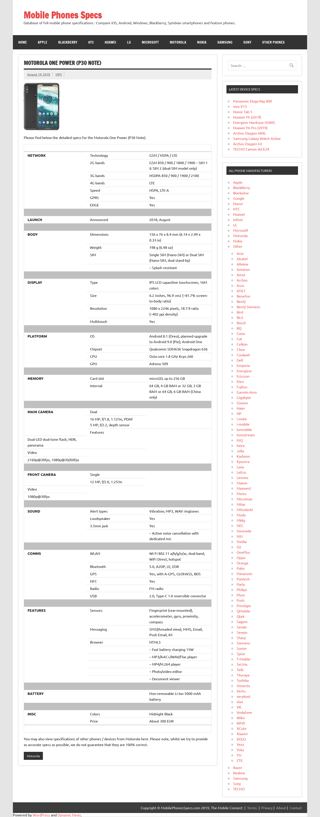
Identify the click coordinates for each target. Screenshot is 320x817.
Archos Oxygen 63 (247, 143)
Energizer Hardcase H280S (254, 122)
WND (241, 723)
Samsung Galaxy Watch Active (257, 138)
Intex (241, 445)
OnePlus (243, 552)
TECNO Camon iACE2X (251, 149)
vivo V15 (240, 106)
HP (239, 413)
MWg (241, 520)
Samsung (224, 42)
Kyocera (243, 461)
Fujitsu (242, 386)
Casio (241, 333)
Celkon (242, 344)
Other (237, 246)
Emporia (243, 365)
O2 (239, 547)
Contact (296, 807)
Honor (238, 203)
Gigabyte (244, 397)
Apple (42, 42)
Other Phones (273, 42)
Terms (252, 807)
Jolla (240, 451)
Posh (240, 600)
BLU (240, 317)
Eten (240, 381)
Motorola (178, 42)
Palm (241, 568)
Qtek (240, 616)
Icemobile (244, 429)
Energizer (244, 370)
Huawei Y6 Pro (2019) (250, 127)
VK (239, 707)
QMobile (243, 611)
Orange (242, 563)
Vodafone (244, 712)
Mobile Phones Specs (63, 15)
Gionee (242, 402)
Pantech (243, 579)
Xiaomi (242, 733)
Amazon (243, 269)
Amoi (241, 274)
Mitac (241, 504)
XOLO (241, 739)
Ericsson (243, 376)
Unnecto (243, 685)
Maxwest (244, 488)
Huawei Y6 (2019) (247, 117)
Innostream (246, 435)
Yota (240, 749)
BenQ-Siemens (248, 306)
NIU (240, 536)
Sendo (242, 627)
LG (129, 42)
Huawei (110, 42)
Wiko (241, 717)
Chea (241, 349)
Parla (241, 584)
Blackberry (67, 42)
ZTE (240, 760)
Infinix (238, 219)
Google (238, 198)
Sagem (242, 621)
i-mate (242, 419)
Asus (240, 285)
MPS (59, 74)
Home (22, 42)
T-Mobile (243, 659)
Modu (241, 515)
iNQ (240, 440)
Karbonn (243, 456)
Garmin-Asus (247, 392)
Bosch (241, 322)
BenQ (241, 301)
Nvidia (242, 541)
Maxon (242, 483)
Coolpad (243, 354)
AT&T (241, 290)
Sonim (242, 648)
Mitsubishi (245, 509)
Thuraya (243, 675)
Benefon (243, 296)
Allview (242, 264)
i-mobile (243, 424)
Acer (240, 253)
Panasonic (244, 573)
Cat (239, 338)
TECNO (239, 789)
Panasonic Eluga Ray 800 (252, 101)
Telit (240, 669)
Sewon (242, 632)
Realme (239, 773)
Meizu (241, 493)
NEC (240, 525)
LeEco (241, 472)
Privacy (267, 807)
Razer (237, 767)
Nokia (201, 42)
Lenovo (242, 477)
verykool (243, 696)
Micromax (244, 499)
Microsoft (150, 42)
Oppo (241, 557)
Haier (241, 408)
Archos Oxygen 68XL (249, 133)
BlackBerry (241, 187)
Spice (241, 653)
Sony (247, 42)
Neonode (244, 531)
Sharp (241, 637)
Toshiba (243, 680)
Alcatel (242, 258)
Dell (240, 360)
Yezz (240, 744)
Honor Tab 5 (242, 111)
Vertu (241, 691)
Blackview (241, 193)
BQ (239, 328)
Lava (240, 467)
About (281, 807)
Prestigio (244, 605)
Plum (241, 595)
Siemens (243, 643)
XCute (241, 728)
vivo (240, 701)
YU (239, 755)
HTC (91, 42)
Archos (242, 280)
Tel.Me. (242, 664)
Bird (240, 312)
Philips (242, 589)
